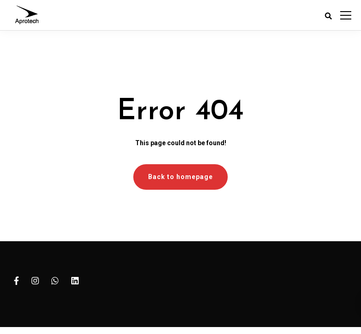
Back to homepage (180, 176)
